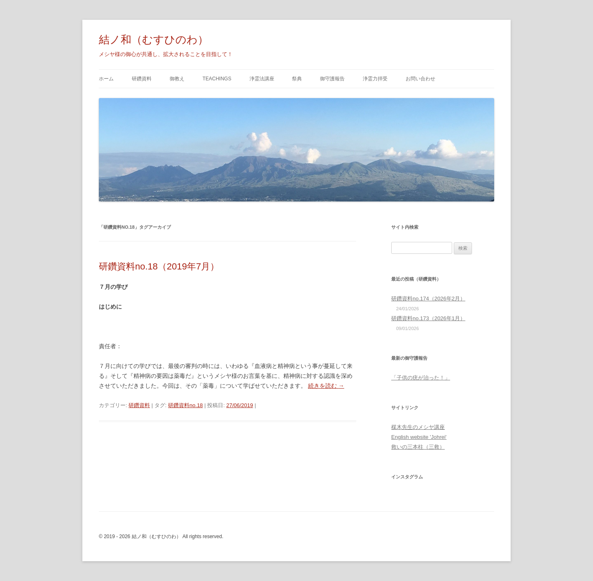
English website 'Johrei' (418, 437)
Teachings (217, 79)
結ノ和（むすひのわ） (153, 39)
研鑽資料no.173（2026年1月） (428, 318)
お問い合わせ (420, 79)
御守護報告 (332, 79)
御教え (177, 79)
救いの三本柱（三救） (418, 447)
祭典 (297, 79)
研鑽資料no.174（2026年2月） (428, 298)
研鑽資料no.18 (185, 405)
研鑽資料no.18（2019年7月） (159, 266)
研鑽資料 (142, 79)
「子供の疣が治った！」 (420, 378)
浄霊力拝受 (375, 79)
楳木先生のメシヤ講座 (418, 427)
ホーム (106, 79)
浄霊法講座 (262, 79)
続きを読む (326, 385)
